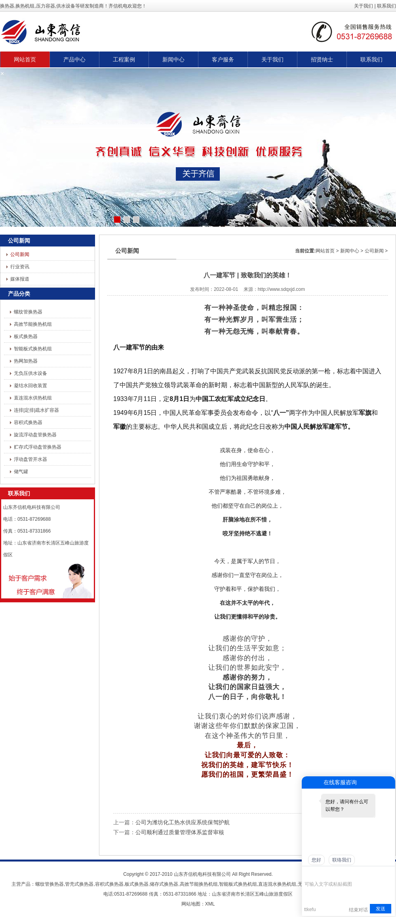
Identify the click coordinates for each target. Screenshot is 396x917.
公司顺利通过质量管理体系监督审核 (179, 832)
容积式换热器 (28, 422)
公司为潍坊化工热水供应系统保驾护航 (182, 822)
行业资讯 (19, 266)
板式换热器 (26, 336)
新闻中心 (349, 251)
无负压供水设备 (30, 373)
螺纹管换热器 (28, 312)
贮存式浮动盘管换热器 (37, 447)
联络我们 (341, 860)
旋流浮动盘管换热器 (35, 434)
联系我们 (386, 6)
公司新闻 (19, 254)
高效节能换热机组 (33, 324)
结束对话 (358, 909)
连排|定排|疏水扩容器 (36, 410)
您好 (316, 860)
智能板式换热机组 (33, 349)
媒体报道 (19, 279)
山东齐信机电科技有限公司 (202, 874)
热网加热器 (26, 361)
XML (210, 904)
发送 (380, 908)
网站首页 (325, 251)
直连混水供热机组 (33, 398)
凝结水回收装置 (30, 385)
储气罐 (21, 471)
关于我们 (363, 6)
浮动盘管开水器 (30, 459)
